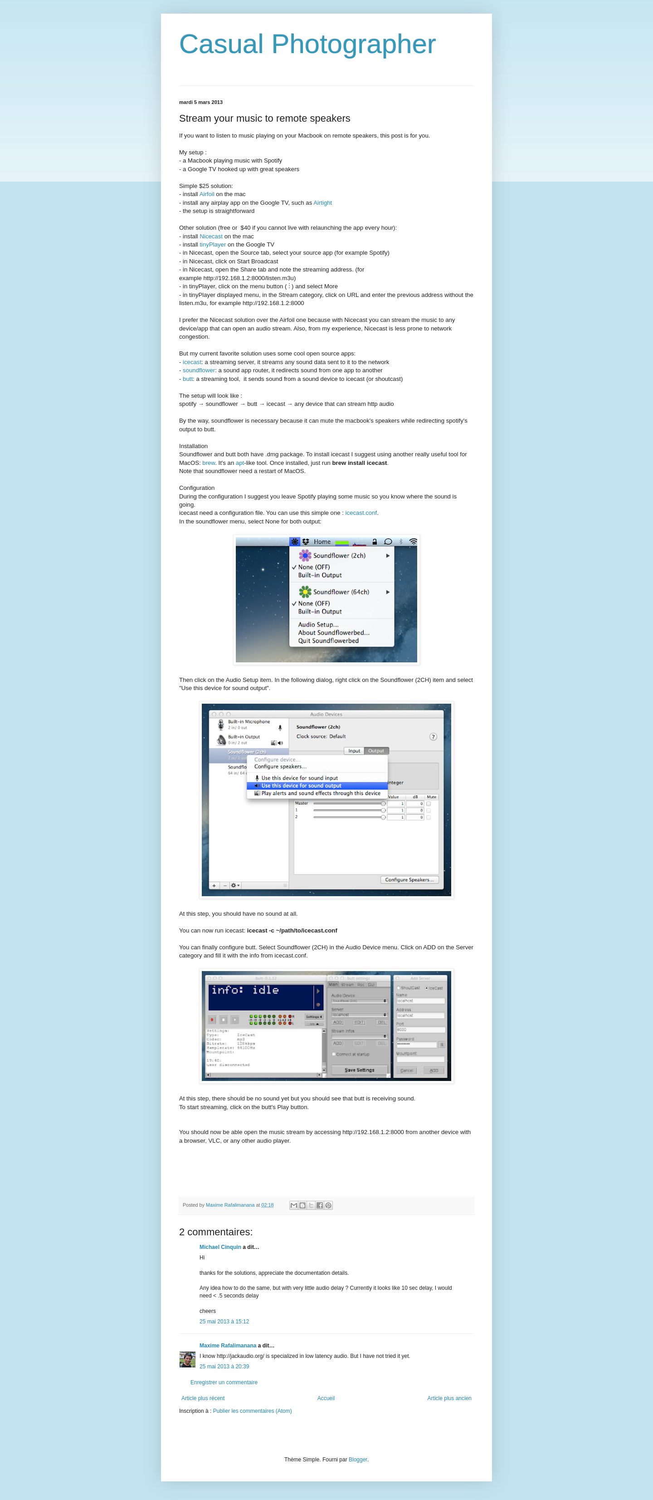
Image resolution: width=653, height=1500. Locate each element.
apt (240, 462)
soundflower (199, 370)
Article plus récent (202, 1398)
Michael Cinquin (220, 1247)
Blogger (358, 1459)
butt (188, 378)
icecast (192, 362)
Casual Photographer (307, 44)
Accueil (326, 1398)
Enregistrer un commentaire (224, 1382)
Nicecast (211, 236)
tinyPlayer (213, 244)
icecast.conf (361, 512)
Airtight (322, 202)
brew (208, 462)
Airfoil (207, 194)
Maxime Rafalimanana (228, 1345)
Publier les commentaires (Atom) (252, 1411)
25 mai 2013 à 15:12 (224, 1321)
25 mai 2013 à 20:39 (224, 1366)
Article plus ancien (450, 1398)
